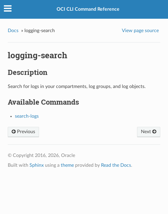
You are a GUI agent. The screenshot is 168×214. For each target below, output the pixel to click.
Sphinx (36, 165)
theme (67, 165)
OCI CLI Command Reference (88, 9)
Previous (23, 131)
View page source (140, 30)
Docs (13, 30)
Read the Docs (116, 165)
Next (148, 131)
